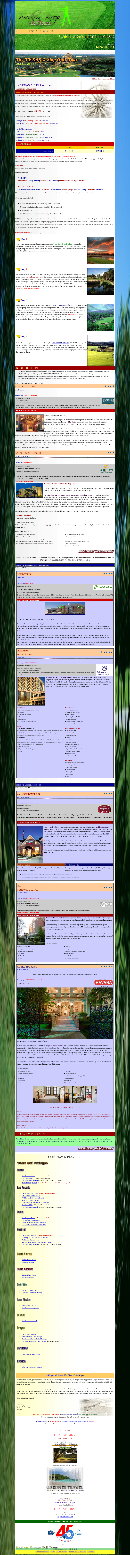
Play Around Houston (29, 1235)
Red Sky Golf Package (29, 1290)
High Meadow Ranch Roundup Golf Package (37, 1242)
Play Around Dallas (28, 1218)
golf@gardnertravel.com (65, 1517)
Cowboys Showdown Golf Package (34, 1222)
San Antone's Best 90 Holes (31, 1196)
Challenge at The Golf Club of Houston (35, 1238)
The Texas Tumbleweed (30, 1180)
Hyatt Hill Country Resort (30, 1200)
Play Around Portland (29, 1334)
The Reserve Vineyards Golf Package (34, 1339)
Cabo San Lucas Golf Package (32, 1367)
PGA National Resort (29, 1260)
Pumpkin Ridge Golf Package (32, 1337)
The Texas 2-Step (27, 1178)
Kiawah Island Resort (29, 1275)
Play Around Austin (28, 1176)
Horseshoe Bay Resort (29, 1183)
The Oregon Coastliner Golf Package (34, 1341)
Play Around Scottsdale (29, 1321)
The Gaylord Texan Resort (30, 1220)
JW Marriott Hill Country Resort (33, 1198)
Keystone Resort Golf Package (32, 1293)
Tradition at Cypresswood (30, 1240)
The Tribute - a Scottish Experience (34, 1225)
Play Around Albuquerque (30, 1308)
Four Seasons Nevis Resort (31, 1354)
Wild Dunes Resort (28, 1277)
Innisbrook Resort (28, 1262)
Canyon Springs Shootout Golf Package (35, 1202)
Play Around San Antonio (30, 1193)
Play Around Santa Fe (29, 1305)
